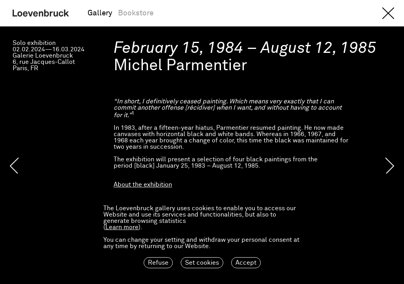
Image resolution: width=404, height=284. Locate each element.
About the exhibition (143, 184)
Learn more (121, 227)
